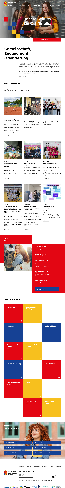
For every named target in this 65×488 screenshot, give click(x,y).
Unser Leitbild (22, 76)
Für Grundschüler (41, 447)
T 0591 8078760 (22, 475)
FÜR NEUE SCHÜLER (11, 442)
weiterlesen (7, 135)
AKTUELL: (41, 39)
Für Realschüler (11, 452)
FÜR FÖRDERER (10, 447)
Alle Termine (41, 289)
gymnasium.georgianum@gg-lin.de (26, 476)
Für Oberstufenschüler (42, 452)
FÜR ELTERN (38, 442)
